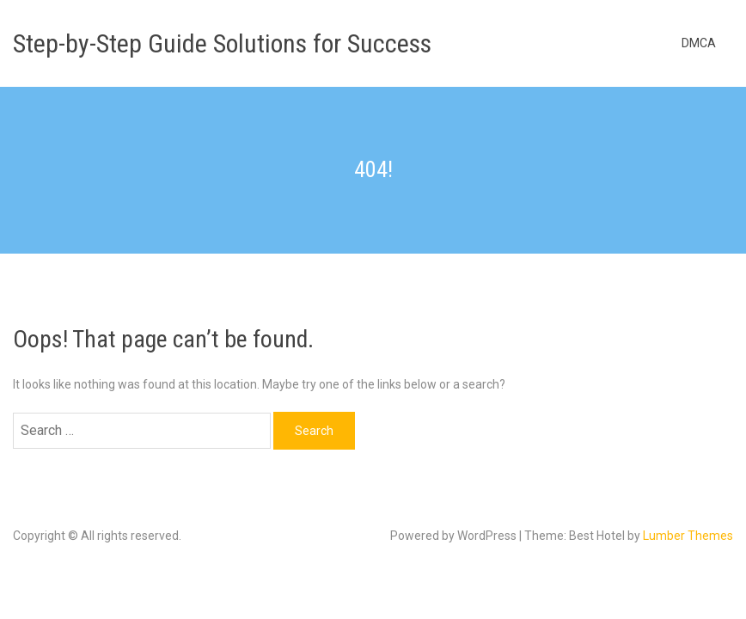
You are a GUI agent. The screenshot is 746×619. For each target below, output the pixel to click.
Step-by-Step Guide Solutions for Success (222, 43)
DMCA (699, 43)
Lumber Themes (688, 535)
